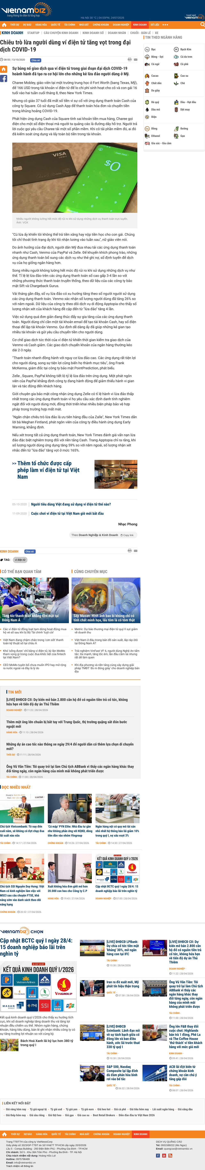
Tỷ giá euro (87, 1109)
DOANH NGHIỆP (121, 24)
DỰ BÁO (27, 24)
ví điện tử (20, 560)
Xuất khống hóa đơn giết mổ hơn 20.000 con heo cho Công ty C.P (68, 889)
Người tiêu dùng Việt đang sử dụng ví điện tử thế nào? (71, 504)
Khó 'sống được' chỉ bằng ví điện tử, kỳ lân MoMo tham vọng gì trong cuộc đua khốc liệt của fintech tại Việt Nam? (34, 654)
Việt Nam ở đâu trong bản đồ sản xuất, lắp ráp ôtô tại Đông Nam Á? (106, 641)
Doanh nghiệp (14, 710)
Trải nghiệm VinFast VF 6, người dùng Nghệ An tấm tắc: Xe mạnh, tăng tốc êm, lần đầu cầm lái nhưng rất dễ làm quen (107, 654)
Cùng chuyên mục (90, 571)
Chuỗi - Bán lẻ (140, 33)
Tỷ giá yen (71, 1109)
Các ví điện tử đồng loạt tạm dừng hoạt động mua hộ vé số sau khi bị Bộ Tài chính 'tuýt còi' (34, 631)
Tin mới (15, 692)
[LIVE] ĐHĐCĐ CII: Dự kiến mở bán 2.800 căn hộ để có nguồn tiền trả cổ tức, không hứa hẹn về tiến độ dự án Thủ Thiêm (67, 702)
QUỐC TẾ (55, 24)
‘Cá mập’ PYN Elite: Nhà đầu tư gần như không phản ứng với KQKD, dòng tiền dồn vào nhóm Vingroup (70, 831)
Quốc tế (111, 992)
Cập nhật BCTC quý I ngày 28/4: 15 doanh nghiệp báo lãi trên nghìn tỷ (117, 889)
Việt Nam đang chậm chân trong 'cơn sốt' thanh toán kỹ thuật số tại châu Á (33, 641)
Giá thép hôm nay (16, 1115)
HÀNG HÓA (41, 24)
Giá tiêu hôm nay (139, 1109)
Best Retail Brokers (104, 1115)
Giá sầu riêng (37, 1115)
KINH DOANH (140, 24)
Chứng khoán (55, 843)
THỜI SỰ (14, 24)
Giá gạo (69, 1115)
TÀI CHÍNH (69, 24)
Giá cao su (83, 1115)
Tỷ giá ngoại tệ (38, 1109)
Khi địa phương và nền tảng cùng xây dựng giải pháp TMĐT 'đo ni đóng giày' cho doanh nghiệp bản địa (107, 668)
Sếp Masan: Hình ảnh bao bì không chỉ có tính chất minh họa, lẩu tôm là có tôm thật (104, 618)
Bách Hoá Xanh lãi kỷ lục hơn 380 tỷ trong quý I (46, 1043)
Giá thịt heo (54, 1115)
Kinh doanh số (93, 33)
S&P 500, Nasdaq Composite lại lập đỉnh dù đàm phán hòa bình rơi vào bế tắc (122, 1073)
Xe (156, 33)
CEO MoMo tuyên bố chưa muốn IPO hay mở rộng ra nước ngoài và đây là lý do (34, 666)
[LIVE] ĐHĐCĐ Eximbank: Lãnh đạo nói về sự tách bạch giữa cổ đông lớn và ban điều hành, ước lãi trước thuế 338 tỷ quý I (123, 1037)
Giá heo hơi (103, 1109)
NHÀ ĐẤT (84, 24)
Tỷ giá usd (56, 1109)
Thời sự (10, 754)
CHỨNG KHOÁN (101, 24)
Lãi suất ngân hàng (163, 1109)
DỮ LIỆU (155, 24)
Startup (33, 33)
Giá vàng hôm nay (16, 1109)
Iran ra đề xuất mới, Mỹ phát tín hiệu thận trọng (123, 984)
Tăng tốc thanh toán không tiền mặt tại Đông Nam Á (30, 618)
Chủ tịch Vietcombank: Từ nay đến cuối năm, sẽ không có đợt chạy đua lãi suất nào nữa (22, 831)
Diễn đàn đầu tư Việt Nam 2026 (137, 1115)
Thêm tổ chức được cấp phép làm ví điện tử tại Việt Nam (48, 470)
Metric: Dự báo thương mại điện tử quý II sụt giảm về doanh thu (106, 631)
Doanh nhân (117, 33)
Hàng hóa (11, 732)
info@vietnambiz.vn (25, 1162)
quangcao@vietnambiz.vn (178, 1148)
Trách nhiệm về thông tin (19, 1166)
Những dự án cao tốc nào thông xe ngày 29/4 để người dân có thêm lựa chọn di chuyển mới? (70, 746)
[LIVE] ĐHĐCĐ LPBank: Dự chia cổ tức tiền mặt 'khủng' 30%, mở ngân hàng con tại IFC (123, 948)
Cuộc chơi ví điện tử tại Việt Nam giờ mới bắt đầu (67, 514)
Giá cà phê (120, 1109)
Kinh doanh (12, 32)
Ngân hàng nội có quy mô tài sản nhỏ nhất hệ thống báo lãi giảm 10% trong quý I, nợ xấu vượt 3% (117, 831)
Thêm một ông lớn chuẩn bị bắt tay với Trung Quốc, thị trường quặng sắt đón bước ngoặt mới (66, 724)
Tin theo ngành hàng (163, 37)
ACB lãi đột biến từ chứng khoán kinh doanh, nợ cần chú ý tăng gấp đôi (183, 1073)
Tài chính (11, 777)
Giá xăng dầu (185, 1109)
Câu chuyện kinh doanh (61, 33)
